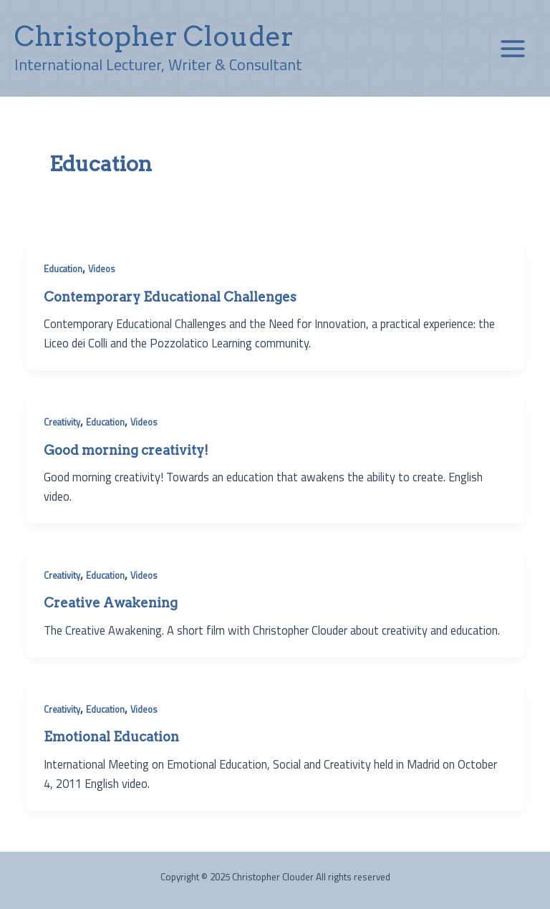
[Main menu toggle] (512, 48)
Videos (101, 269)
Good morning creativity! (126, 450)
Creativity (62, 422)
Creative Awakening (111, 603)
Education (63, 269)
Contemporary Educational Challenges (170, 297)
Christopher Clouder (154, 35)
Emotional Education (111, 736)
